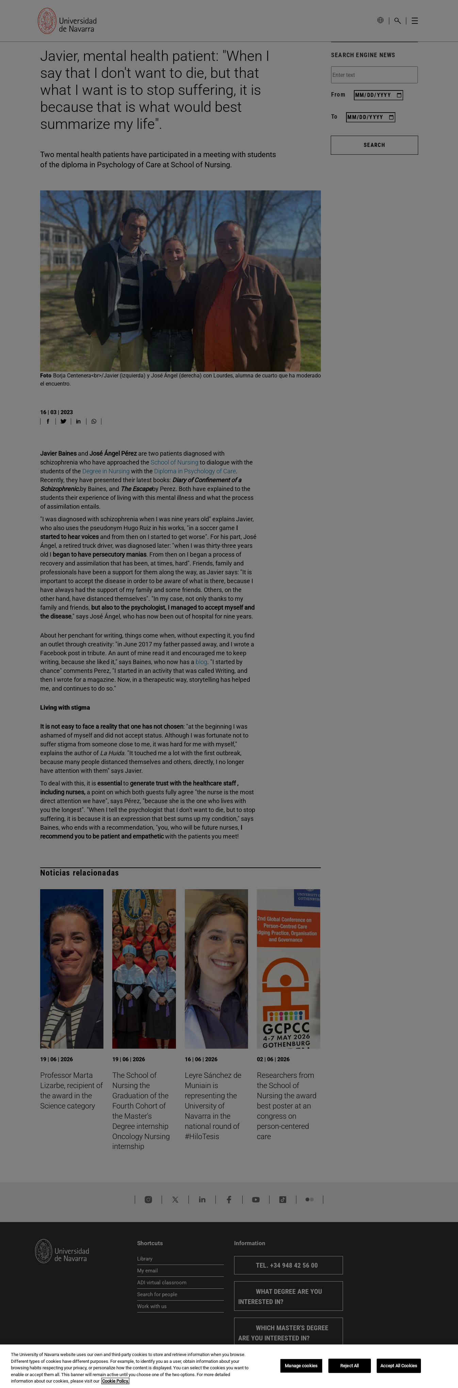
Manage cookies (301, 1368)
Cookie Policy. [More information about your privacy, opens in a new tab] (115, 1384)
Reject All (349, 1368)
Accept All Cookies (398, 1368)
